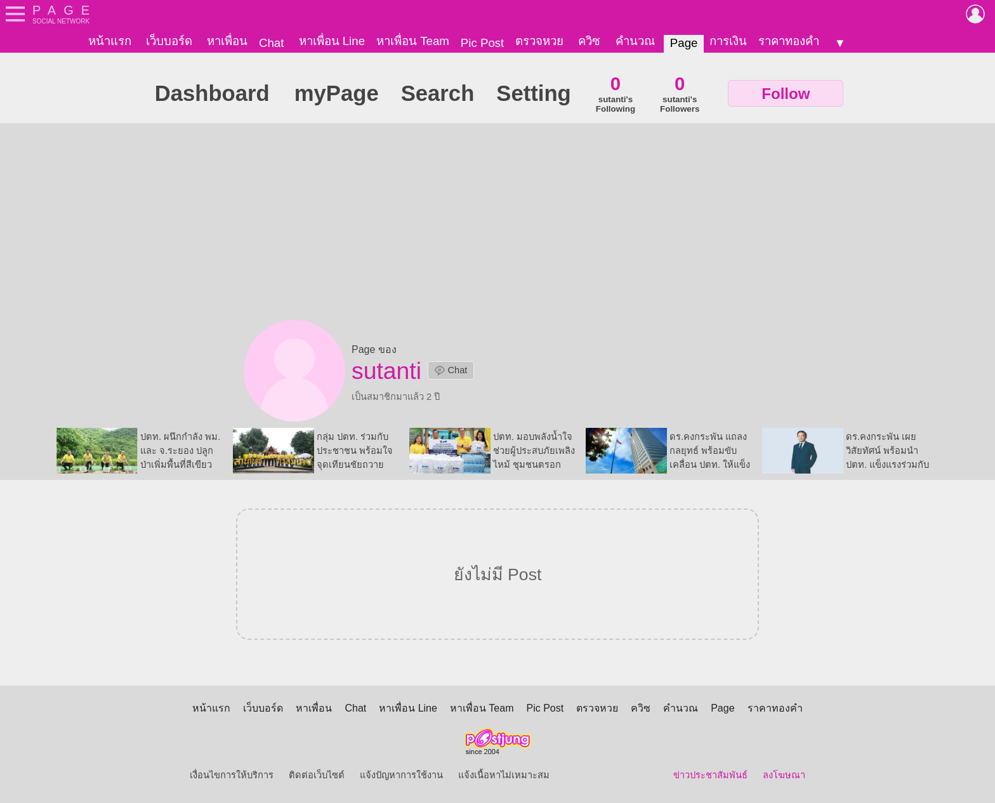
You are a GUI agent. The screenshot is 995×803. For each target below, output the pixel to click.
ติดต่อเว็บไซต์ (317, 775)
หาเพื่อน (227, 41)
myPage (336, 93)
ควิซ (589, 41)
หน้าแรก (109, 41)
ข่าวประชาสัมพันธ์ (710, 775)
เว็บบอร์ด (169, 41)
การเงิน (728, 41)
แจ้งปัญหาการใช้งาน (401, 775)
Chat (271, 43)
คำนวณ (635, 41)
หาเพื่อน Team (412, 41)
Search (438, 93)
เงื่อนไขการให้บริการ (231, 775)
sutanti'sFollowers (679, 93)
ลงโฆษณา (784, 775)
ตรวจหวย (539, 41)
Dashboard (212, 93)
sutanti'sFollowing (615, 93)
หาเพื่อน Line (332, 41)
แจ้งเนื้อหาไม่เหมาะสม (504, 775)
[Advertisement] (497, 225)
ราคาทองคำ (788, 41)
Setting (533, 93)
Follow (785, 93)
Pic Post (482, 43)
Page (684, 43)
